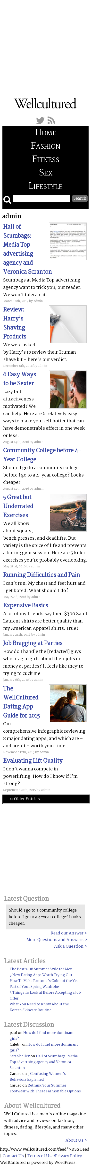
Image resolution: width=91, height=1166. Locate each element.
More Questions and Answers (54, 940)
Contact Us (13, 1156)
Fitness (45, 159)
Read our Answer (67, 933)
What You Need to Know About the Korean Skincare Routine (39, 1007)
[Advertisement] (45, 45)
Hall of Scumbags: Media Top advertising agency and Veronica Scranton (44, 1062)
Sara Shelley (20, 1056)
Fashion (45, 146)
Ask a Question (68, 946)
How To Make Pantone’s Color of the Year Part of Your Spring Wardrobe (45, 984)
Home (45, 133)
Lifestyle (45, 186)
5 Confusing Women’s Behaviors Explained (38, 1077)
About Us (74, 1140)
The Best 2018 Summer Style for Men (41, 969)
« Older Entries (24, 799)
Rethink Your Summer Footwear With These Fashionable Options (45, 1088)
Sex (45, 173)
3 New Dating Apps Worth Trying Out (41, 975)
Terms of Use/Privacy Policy (54, 1156)
